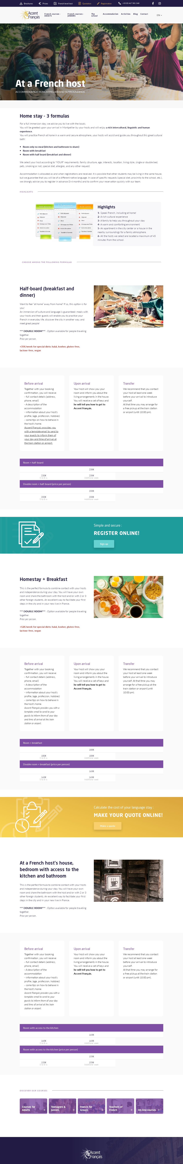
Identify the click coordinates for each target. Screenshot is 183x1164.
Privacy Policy (124, 1116)
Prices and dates (125, 1112)
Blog (135, 14)
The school (94, 15)
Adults (73, 1112)
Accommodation (110, 14)
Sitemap (121, 1132)
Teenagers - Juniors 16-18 (82, 1116)
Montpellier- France (31, 1120)
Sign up (104, 524)
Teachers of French (79, 1124)
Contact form (124, 1145)
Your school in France (32, 1112)
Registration (27, 1157)
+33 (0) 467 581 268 (130, 1152)
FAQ (120, 1128)
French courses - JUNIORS (76, 15)
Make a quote (107, 786)
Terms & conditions (127, 1120)
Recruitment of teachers (81, 1149)
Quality (25, 1124)
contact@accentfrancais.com (132, 1158)
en (158, 15)
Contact (144, 14)
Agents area (75, 1145)
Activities (126, 14)
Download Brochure (31, 1153)
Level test (26, 1149)
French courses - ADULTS (52, 15)
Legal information (126, 1124)
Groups (73, 1120)
